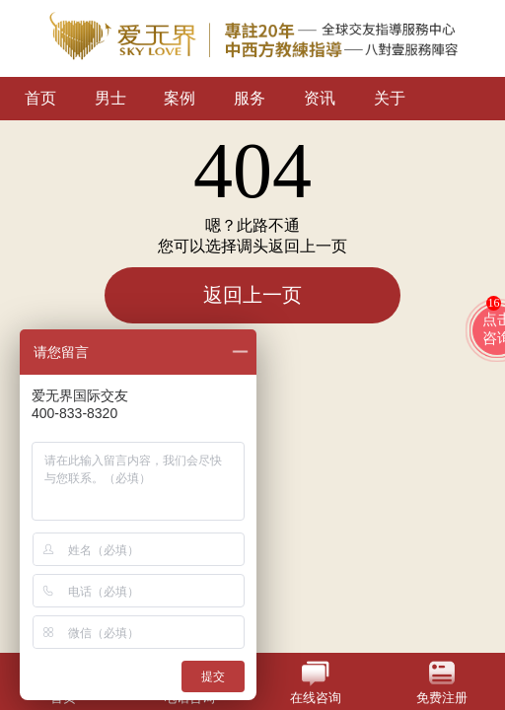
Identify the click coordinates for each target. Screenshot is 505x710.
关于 (389, 98)
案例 (179, 98)
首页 (40, 98)
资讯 (319, 98)
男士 (110, 98)
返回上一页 (252, 295)
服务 (249, 98)
